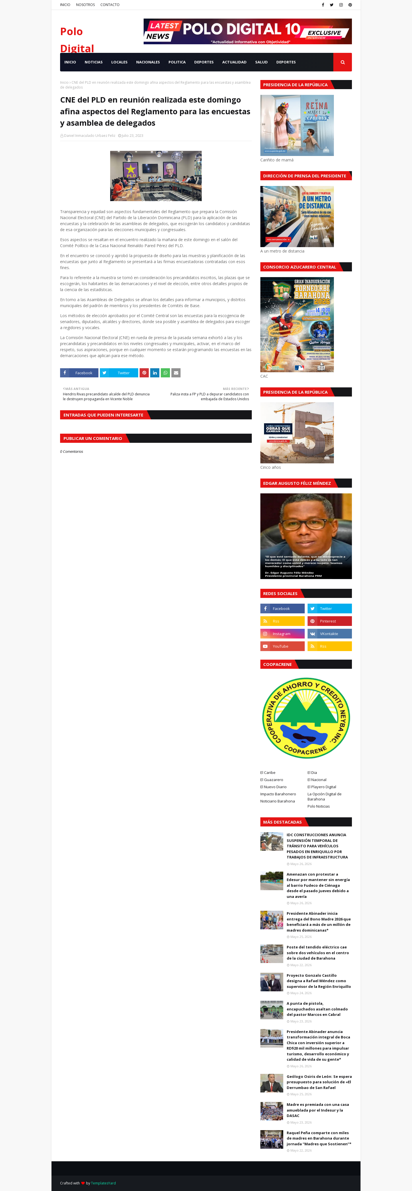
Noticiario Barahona (277, 801)
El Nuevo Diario (273, 786)
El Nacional (317, 779)
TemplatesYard (103, 1183)
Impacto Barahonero (278, 793)
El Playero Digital (322, 786)
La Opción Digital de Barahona (325, 796)
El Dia (312, 772)
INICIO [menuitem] (70, 62)
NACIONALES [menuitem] (148, 62)
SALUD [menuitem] (261, 62)
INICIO (65, 4)
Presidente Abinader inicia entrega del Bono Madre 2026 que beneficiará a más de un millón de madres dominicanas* (319, 922)
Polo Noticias (319, 806)
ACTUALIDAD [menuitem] (234, 62)
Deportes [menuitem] (286, 62)
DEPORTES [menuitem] (204, 62)
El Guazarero (271, 779)
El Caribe (268, 772)
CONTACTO (110, 4)
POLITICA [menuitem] (177, 62)
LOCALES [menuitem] (119, 62)
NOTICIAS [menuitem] (94, 62)
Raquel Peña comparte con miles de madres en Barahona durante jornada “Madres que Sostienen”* (319, 1138)
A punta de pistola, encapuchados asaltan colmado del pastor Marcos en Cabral (317, 1009)
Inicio (64, 82)
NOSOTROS (85, 4)
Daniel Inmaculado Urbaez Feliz (89, 135)
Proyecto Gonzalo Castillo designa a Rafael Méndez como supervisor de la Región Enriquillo (319, 981)
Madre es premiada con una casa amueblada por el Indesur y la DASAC (318, 1110)
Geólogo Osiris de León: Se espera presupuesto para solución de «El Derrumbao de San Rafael (319, 1082)
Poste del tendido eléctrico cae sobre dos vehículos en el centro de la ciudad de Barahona (318, 952)
